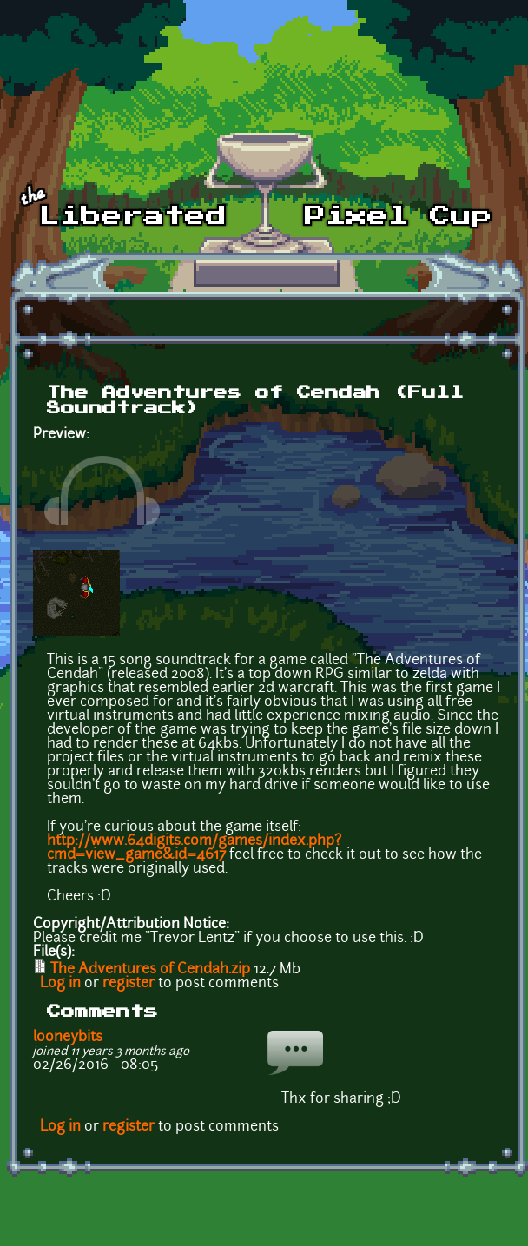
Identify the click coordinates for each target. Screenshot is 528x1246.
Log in (60, 984)
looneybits (67, 1038)
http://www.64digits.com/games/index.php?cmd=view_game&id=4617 (194, 848)
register (128, 984)
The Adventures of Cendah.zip (150, 970)
